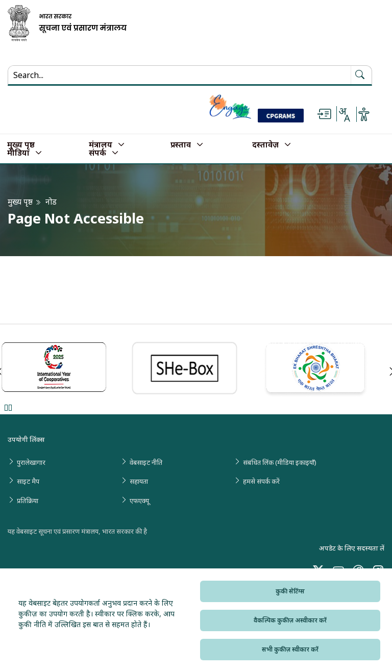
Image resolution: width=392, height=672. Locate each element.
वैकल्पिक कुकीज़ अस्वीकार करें (290, 620)
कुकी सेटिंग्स (290, 591)
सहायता (139, 481)
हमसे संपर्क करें (261, 481)
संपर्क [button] (97, 153)
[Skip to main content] (324, 114)
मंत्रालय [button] (100, 145)
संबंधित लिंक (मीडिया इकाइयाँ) (279, 462)
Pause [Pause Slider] (8, 407)
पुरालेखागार (31, 462)
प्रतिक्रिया (27, 500)
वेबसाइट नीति (146, 462)
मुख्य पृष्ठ (21, 145)
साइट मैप (28, 481)
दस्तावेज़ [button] (265, 145)
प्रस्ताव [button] (180, 145)
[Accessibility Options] (364, 114)
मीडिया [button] (18, 153)
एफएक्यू (139, 500)
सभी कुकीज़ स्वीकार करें (290, 649)
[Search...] (77, 75)
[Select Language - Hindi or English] (344, 114)
